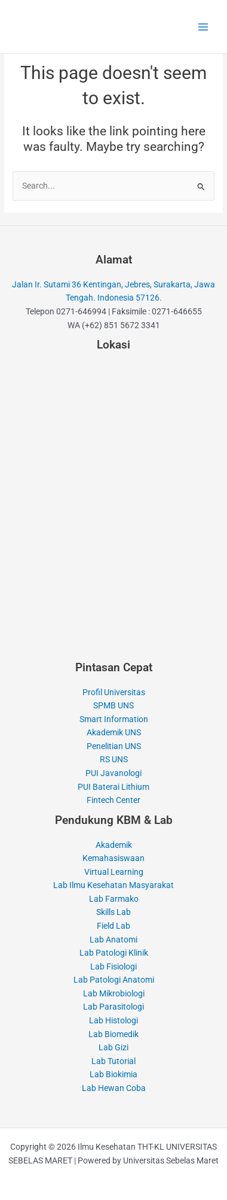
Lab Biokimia (113, 1074)
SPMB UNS (113, 705)
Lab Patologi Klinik (113, 952)
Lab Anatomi (113, 939)
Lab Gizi (113, 1047)
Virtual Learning (113, 872)
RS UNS (114, 759)
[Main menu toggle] (203, 26)
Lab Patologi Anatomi (113, 979)
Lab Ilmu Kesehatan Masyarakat (113, 885)
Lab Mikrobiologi (114, 993)
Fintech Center (113, 800)
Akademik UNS (114, 732)
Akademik (114, 845)
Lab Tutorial (113, 1061)
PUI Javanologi (113, 773)
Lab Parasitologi (113, 1006)
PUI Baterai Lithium (113, 787)
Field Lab (113, 926)
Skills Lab (113, 912)
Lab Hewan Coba (114, 1088)
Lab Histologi (113, 1020)
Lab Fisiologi (113, 966)
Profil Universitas (113, 692)
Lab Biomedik (113, 1034)
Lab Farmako (114, 899)
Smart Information (113, 719)
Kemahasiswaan (113, 858)
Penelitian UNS (114, 746)
